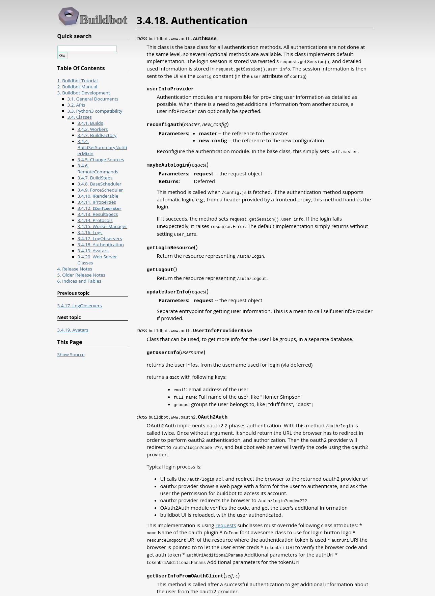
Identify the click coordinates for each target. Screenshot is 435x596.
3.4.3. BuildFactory (97, 135)
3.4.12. (99, 208)
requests (226, 516)
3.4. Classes (79, 117)
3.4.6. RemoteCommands (98, 169)
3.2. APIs (76, 105)
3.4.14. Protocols (95, 220)
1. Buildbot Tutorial (77, 81)
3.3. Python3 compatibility (95, 111)
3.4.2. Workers (93, 129)
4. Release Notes (74, 269)
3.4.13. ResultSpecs (98, 214)
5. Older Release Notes (81, 275)
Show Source (71, 354)
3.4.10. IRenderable (98, 196)
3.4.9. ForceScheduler (100, 190)
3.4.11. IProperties (97, 202)
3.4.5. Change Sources (101, 160)
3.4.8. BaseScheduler (99, 184)
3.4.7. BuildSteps (95, 178)
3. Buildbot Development (83, 93)
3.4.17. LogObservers (100, 238)
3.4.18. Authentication (101, 245)
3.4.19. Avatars (93, 251)
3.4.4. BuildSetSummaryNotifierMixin (102, 147)
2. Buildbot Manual (77, 87)
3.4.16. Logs (90, 232)
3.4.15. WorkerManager (102, 226)
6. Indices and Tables (79, 281)
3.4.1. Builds (90, 123)
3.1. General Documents (93, 99)
